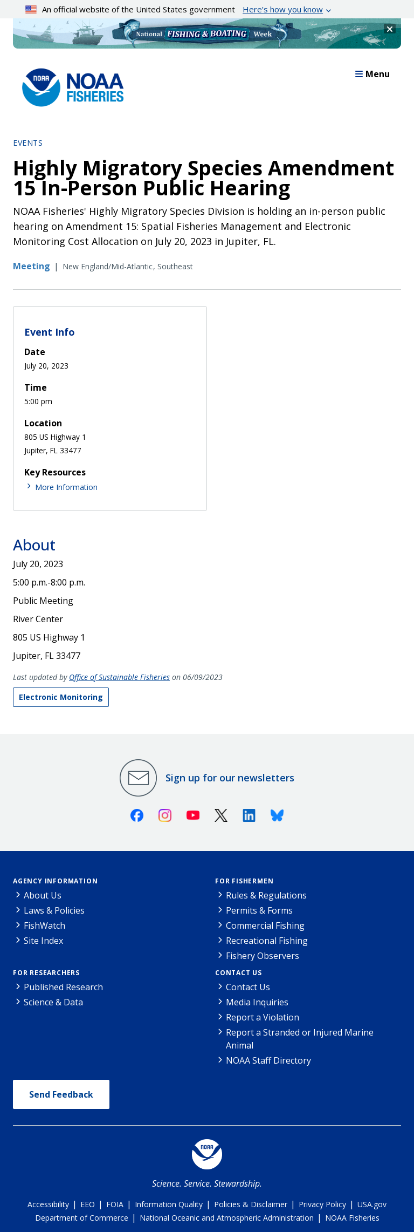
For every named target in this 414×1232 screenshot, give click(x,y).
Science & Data (53, 1002)
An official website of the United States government (174, 9)
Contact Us (238, 972)
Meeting (31, 266)
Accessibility (48, 1204)
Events (28, 143)
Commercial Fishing (265, 925)
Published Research (63, 987)
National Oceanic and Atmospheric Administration (227, 1218)
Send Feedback (61, 1094)
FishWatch (44, 925)
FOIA (114, 1204)
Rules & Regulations (266, 895)
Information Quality (169, 1204)
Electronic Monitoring (61, 697)
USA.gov (372, 1204)
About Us (42, 895)
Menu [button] (372, 74)
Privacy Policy (322, 1204)
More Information (66, 487)
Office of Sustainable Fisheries (119, 677)
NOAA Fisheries (352, 1218)
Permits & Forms (259, 910)
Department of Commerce (81, 1218)
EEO (87, 1204)
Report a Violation (262, 1017)
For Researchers (46, 972)
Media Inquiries (257, 1002)
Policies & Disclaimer (250, 1204)
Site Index (43, 941)
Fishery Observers (262, 956)
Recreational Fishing (267, 941)
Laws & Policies (54, 910)
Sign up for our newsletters (229, 777)
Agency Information (55, 881)
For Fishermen (244, 881)
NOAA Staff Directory (268, 1060)
